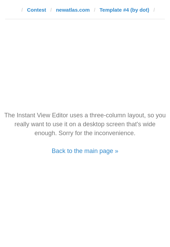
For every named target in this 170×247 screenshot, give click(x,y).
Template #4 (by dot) (124, 10)
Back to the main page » (85, 151)
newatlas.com (73, 10)
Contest (36, 10)
